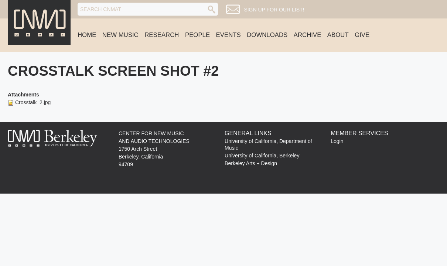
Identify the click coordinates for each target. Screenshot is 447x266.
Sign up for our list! (274, 9)
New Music (120, 34)
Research (161, 34)
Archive (307, 34)
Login (337, 141)
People (197, 34)
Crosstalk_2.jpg (33, 102)
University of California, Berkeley (262, 155)
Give (362, 34)
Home (87, 34)
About (338, 34)
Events (228, 34)
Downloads (267, 34)
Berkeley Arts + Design (251, 163)
